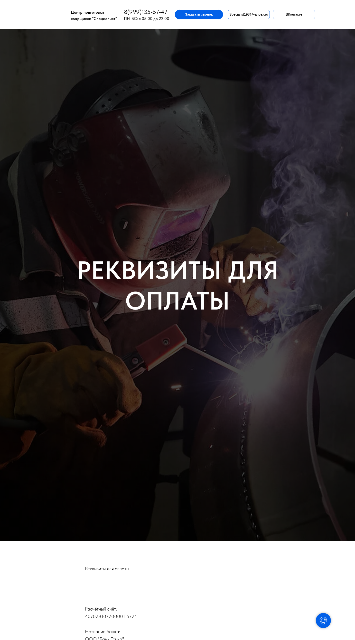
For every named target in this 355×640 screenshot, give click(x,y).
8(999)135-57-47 (145, 11)
